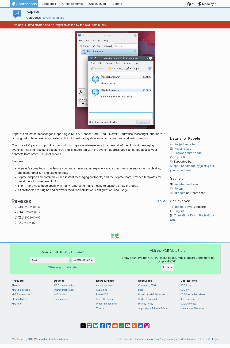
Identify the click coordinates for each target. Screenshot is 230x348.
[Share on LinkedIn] (108, 324)
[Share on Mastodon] (89, 324)
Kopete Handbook (186, 184)
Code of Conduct (147, 299)
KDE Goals (59, 294)
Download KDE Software (151, 294)
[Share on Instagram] (147, 324)
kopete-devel (183, 206)
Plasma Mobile (19, 299)
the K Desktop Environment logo (147, 339)
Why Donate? (74, 252)
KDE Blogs (101, 289)
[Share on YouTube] (127, 324)
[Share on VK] (140, 324)
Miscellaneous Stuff (106, 303)
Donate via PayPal (83, 259)
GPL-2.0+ (180, 157)
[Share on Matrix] (83, 324)
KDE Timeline (187, 299)
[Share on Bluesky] (95, 324)
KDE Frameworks (21, 294)
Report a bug (182, 148)
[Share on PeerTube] (134, 324)
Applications (24, 5)
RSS (161, 201)
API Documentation (64, 285)
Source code (61, 299)
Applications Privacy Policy (152, 308)
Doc (193, 215)
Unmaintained (53, 17)
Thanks (100, 308)
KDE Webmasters (38, 339)
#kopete (179, 193)
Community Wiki (147, 285)
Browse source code (188, 153)
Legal (215, 339)
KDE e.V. (184, 289)
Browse (167, 267)
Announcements (105, 285)
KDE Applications (21, 289)
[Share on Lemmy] (121, 324)
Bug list (179, 211)
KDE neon (17, 303)
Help (140, 289)
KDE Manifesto (188, 303)
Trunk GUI (180, 215)
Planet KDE (102, 294)
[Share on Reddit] (115, 324)
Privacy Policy (145, 303)
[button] (190, 4)
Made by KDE (211, 4)
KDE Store (185, 285)
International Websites (192, 308)
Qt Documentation (64, 289)
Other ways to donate (62, 267)
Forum (178, 188)
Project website (184, 144)
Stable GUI (205, 215)
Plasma (16, 285)
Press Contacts (104, 299)
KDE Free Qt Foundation (193, 294)
